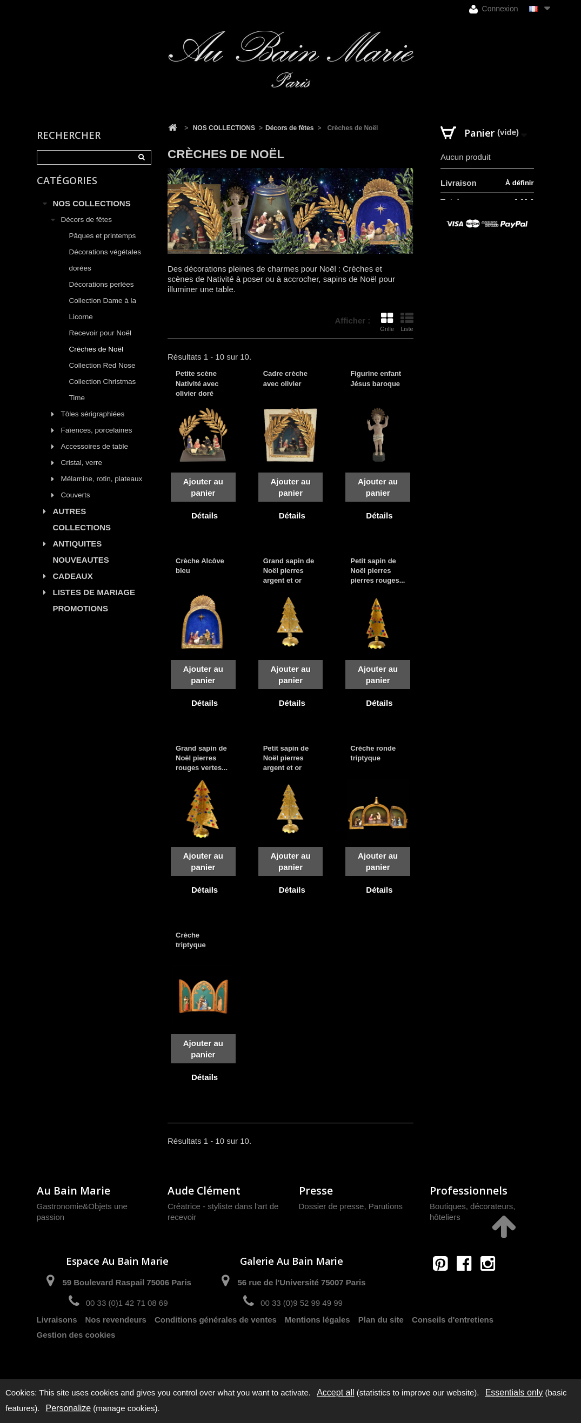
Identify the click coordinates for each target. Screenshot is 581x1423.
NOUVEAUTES (81, 567)
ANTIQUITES (77, 551)
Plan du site (381, 1341)
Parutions (386, 1206)
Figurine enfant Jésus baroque (375, 378)
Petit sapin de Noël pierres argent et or (286, 758)
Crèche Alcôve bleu (200, 566)
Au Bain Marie (73, 1190)
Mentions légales (317, 1341)
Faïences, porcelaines (96, 438)
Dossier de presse (331, 1206)
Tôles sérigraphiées (93, 422)
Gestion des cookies (76, 1356)
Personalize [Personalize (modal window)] (68, 1408)
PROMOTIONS (81, 616)
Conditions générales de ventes (216, 1341)
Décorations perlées (101, 292)
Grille (387, 322)
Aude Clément (204, 1190)
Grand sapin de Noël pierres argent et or (289, 570)
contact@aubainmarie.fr (468, 1286)
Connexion (493, 9)
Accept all (335, 1392)
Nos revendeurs (115, 1341)
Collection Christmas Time (102, 398)
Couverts (75, 503)
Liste (406, 322)
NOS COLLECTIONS (92, 211)
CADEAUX (73, 584)
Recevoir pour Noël (100, 341)
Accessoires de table (95, 454)
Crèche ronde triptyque (373, 753)
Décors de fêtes (86, 228)
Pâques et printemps (102, 244)
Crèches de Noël (96, 357)
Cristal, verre (82, 471)
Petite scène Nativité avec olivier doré (197, 383)
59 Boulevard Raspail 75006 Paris (126, 1282)
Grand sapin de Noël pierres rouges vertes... (202, 758)
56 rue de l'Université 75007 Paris (301, 1282)
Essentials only (514, 1392)
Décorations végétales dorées (105, 268)
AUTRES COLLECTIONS (82, 527)
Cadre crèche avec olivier (285, 378)
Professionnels (468, 1190)
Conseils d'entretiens (452, 1341)
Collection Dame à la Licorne (103, 317)
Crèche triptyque (191, 940)
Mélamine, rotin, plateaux (102, 487)
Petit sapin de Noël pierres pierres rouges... (377, 570)
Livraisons (57, 1341)
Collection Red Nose (102, 373)
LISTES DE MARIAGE (94, 600)
